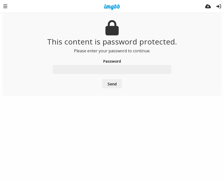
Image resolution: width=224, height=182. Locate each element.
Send (112, 83)
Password (112, 61)
